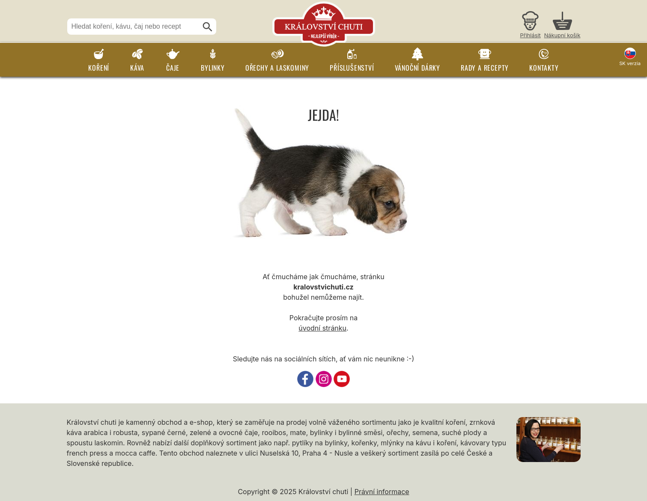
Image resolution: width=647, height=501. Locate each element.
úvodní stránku (322, 328)
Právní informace (382, 491)
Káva (137, 68)
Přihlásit (530, 35)
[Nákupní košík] (562, 26)
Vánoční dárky (417, 68)
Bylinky (213, 68)
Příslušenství (352, 68)
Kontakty (543, 68)
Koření (98, 68)
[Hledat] (208, 27)
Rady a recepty (485, 68)
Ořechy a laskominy (277, 68)
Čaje (172, 68)
